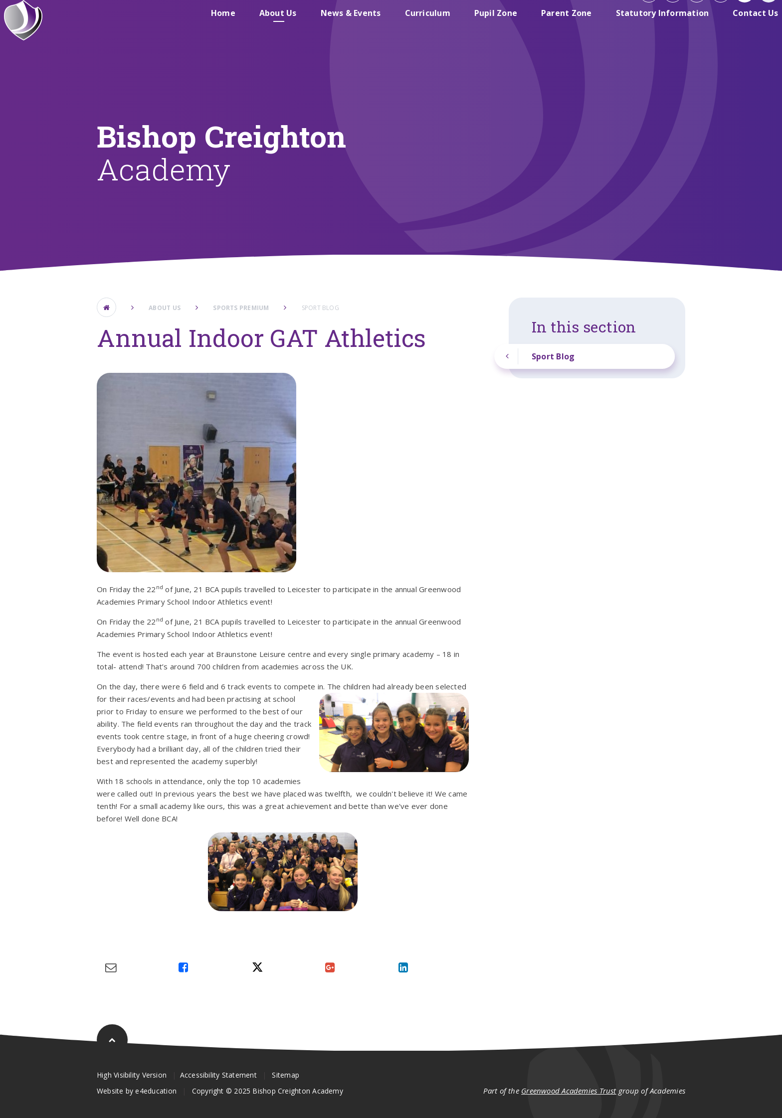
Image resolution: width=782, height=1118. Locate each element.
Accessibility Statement (218, 1075)
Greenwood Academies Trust (568, 1091)
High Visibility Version (132, 1075)
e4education (155, 1091)
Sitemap (285, 1075)
